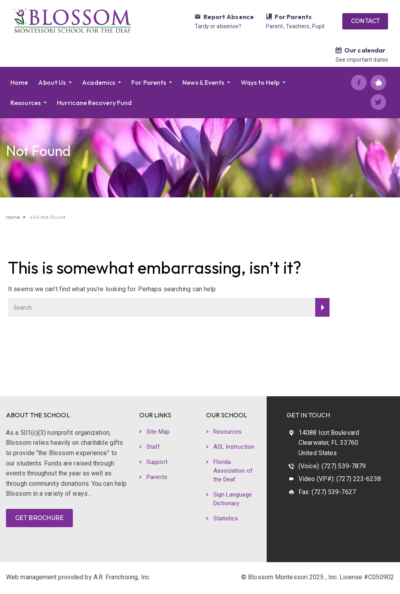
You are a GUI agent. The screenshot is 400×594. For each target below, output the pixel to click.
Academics (98, 82)
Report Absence (228, 17)
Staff (153, 446)
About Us (52, 82)
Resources (25, 103)
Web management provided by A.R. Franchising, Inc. (78, 577)
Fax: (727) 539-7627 (327, 492)
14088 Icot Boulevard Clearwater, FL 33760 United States (329, 443)
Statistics (225, 518)
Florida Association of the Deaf (233, 470)
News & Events (203, 82)
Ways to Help (260, 82)
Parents (156, 477)
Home (19, 82)
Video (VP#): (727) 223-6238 (340, 479)
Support (157, 461)
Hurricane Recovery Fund (94, 103)
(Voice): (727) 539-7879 (332, 466)
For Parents (293, 17)
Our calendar (364, 50)
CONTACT (365, 21)
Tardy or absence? (218, 26)
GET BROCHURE (39, 518)
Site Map (158, 431)
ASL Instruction (234, 446)
